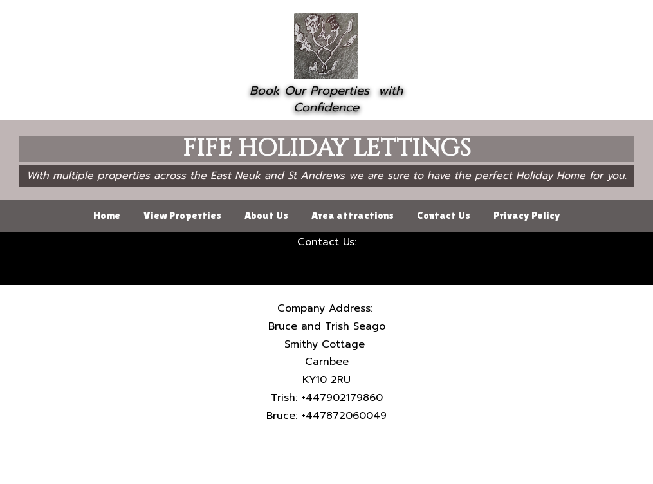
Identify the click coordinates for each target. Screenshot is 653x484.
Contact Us (443, 215)
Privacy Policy (526, 215)
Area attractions (352, 215)
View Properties (182, 215)
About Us (266, 215)
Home (106, 215)
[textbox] (326, 99)
